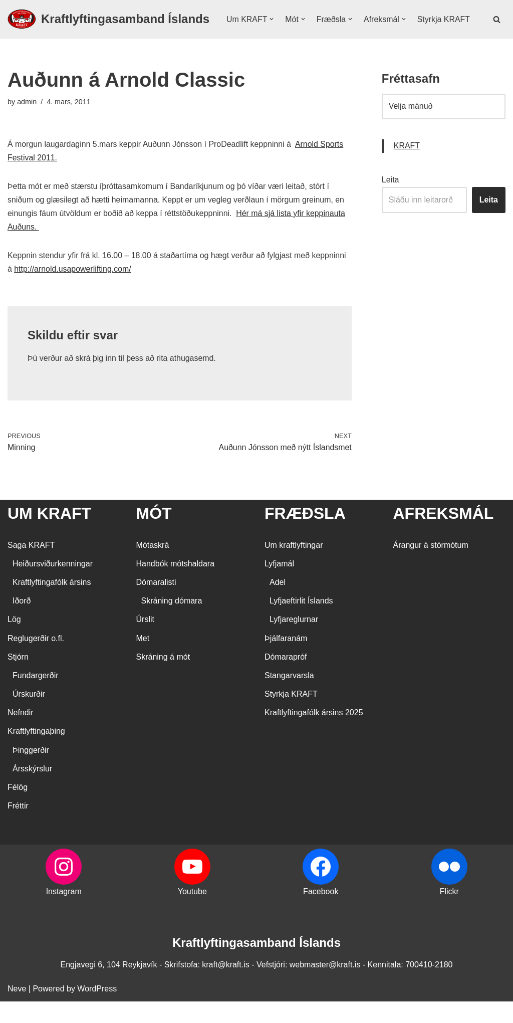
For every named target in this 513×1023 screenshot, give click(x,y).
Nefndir (21, 734)
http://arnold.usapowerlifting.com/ (73, 290)
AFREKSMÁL (443, 535)
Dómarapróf (286, 678)
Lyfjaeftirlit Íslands (301, 623)
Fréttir (18, 828)
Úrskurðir (29, 716)
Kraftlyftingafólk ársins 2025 (314, 734)
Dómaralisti (156, 603)
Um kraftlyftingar (294, 566)
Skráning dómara (171, 623)
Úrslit (145, 641)
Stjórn (18, 678)
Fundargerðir (36, 697)
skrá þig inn (96, 380)
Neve (17, 1010)
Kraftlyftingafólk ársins (52, 603)
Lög (14, 641)
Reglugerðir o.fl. (36, 660)
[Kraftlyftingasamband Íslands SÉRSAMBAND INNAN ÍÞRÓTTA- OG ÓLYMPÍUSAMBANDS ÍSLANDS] (108, 29)
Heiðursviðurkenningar (53, 585)
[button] (272, 23)
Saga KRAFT (31, 566)
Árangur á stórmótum (430, 566)
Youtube (192, 913)
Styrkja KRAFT (253, 36)
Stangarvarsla (289, 697)
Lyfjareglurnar (294, 641)
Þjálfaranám (286, 660)
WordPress (97, 1010)
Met (143, 660)
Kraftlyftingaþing (36, 753)
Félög (18, 809)
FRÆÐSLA (305, 535)
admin (27, 122)
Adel (278, 603)
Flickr (449, 913)
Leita (390, 200)
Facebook (320, 913)
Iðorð (22, 623)
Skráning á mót (163, 678)
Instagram (64, 913)
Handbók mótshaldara (175, 585)
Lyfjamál (279, 585)
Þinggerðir (31, 771)
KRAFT (407, 167)
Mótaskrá (152, 566)
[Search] (496, 29)
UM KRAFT (49, 535)
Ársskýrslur (32, 790)
